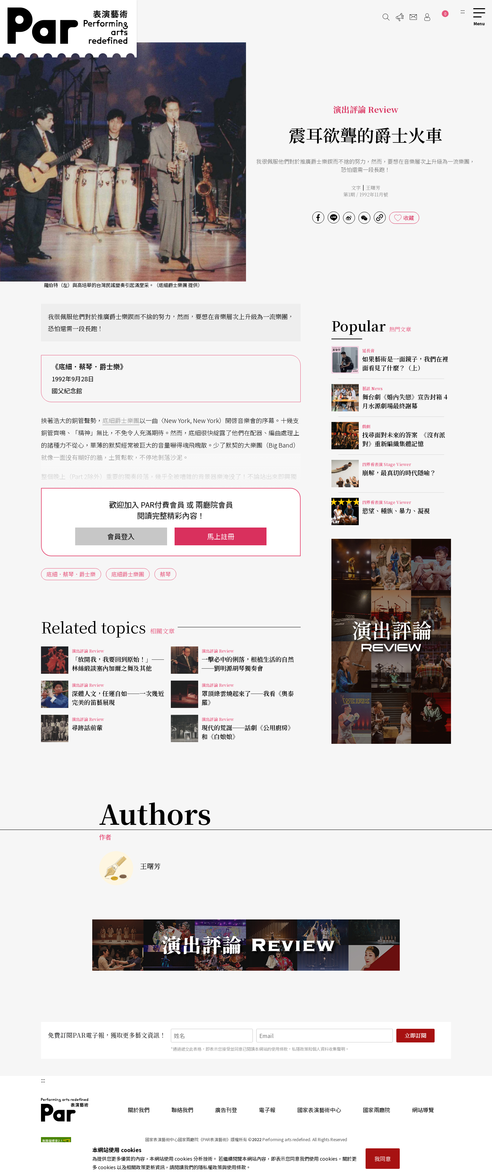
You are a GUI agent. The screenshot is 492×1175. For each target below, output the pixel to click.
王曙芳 (373, 187)
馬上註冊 (220, 536)
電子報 (267, 1110)
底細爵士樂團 (120, 420)
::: (463, 11)
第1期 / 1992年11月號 (365, 194)
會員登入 (121, 536)
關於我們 (139, 1110)
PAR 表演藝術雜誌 (65, 1110)
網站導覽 (423, 1110)
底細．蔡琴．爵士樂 (71, 574)
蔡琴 (165, 574)
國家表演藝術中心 (319, 1110)
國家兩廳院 (376, 1110)
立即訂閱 (415, 1035)
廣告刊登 (226, 1110)
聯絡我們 (182, 1110)
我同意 (382, 1158)
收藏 (408, 218)
